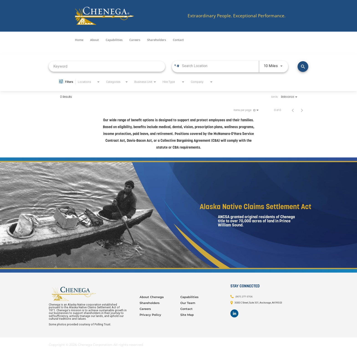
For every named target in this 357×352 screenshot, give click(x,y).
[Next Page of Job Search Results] (301, 110)
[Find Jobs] (303, 66)
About (94, 40)
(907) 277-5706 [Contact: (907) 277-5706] (243, 296)
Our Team (187, 303)
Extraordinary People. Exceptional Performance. (237, 16)
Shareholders (156, 40)
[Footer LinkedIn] (234, 313)
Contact (178, 40)
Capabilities (114, 40)
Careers (134, 40)
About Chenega (152, 297)
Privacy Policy (150, 315)
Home (79, 40)
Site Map (187, 315)
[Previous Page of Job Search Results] (292, 110)
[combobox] (107, 66)
